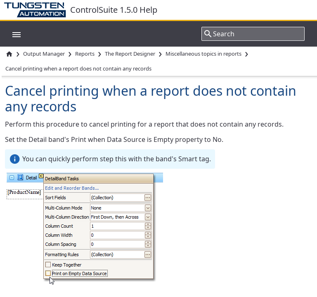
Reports (85, 53)
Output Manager (44, 53)
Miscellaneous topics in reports (203, 53)
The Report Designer (130, 53)
